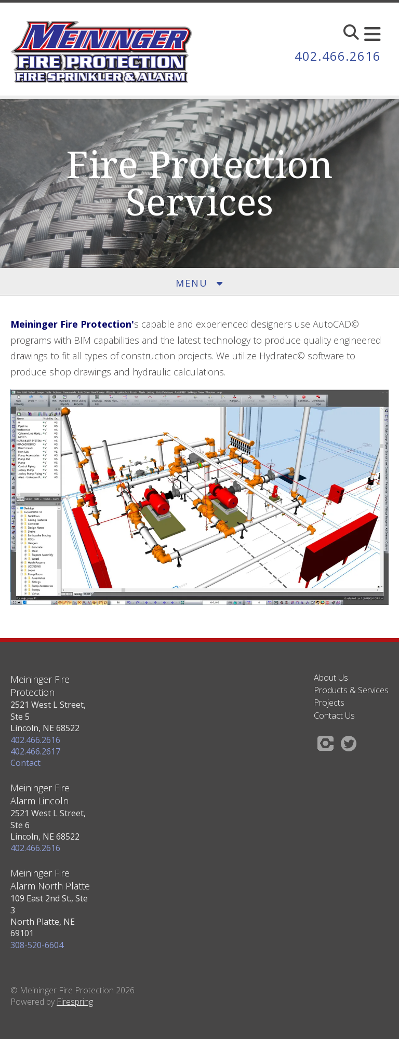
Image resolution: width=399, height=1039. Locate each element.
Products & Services (351, 690)
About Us (331, 677)
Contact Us (334, 715)
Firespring (75, 1001)
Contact (25, 762)
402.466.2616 (338, 55)
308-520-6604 (36, 945)
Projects (329, 702)
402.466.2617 (35, 751)
